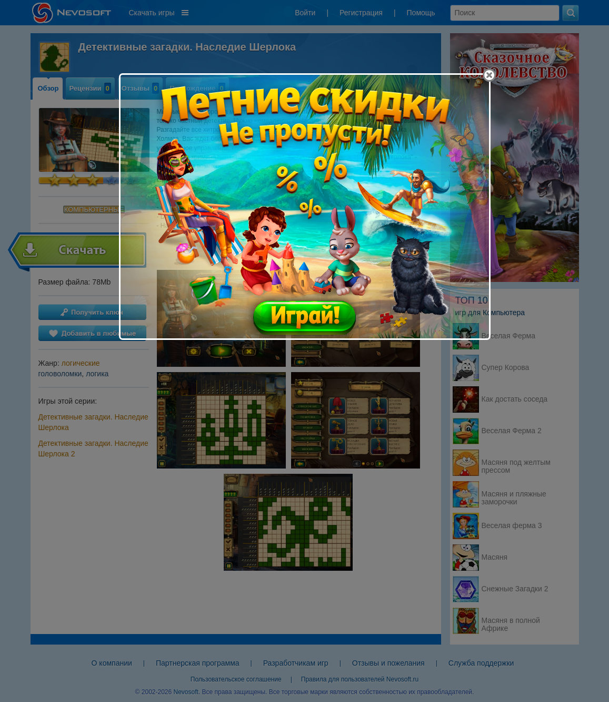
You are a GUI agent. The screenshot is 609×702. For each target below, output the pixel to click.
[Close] (489, 75)
